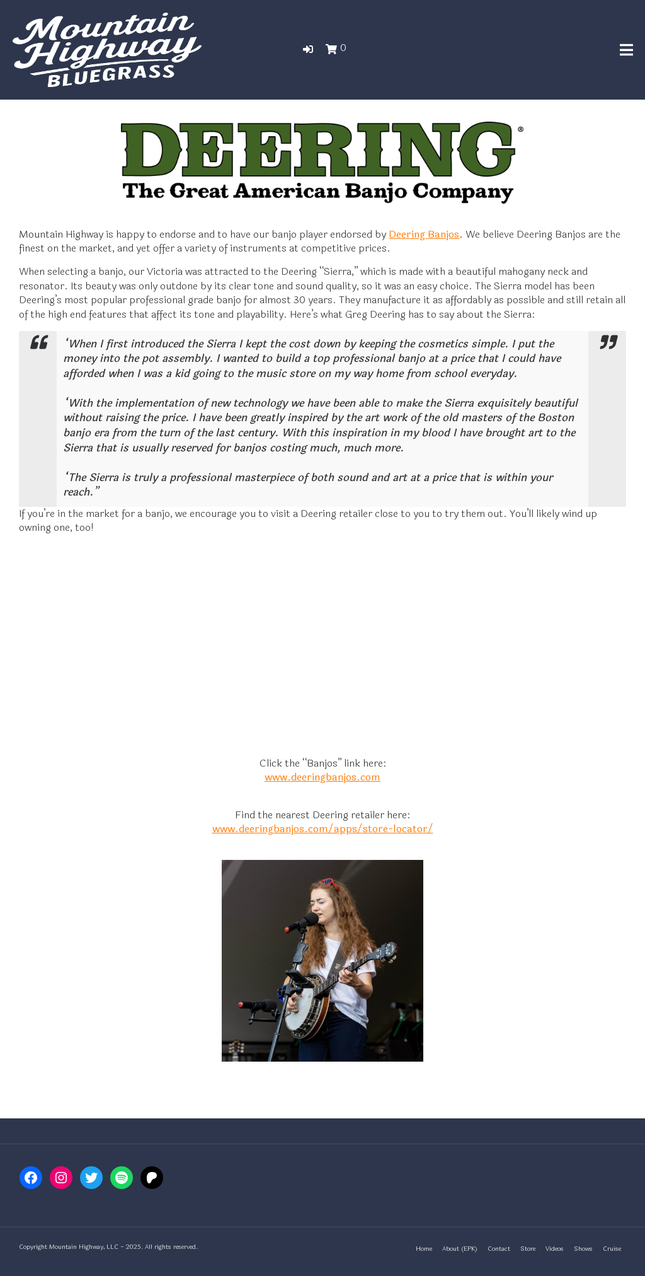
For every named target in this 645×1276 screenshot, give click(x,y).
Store (527, 1249)
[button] (308, 49)
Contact (499, 1249)
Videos (554, 1249)
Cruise (612, 1249)
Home (424, 1249)
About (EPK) (459, 1249)
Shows (583, 1249)
